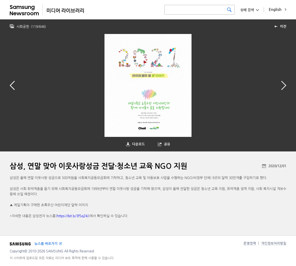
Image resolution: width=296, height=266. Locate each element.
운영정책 (249, 243)
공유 (167, 144)
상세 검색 (247, 10)
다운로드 (138, 144)
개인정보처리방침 (273, 243)
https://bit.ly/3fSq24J (72, 216)
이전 (283, 26)
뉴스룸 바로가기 (45, 243)
